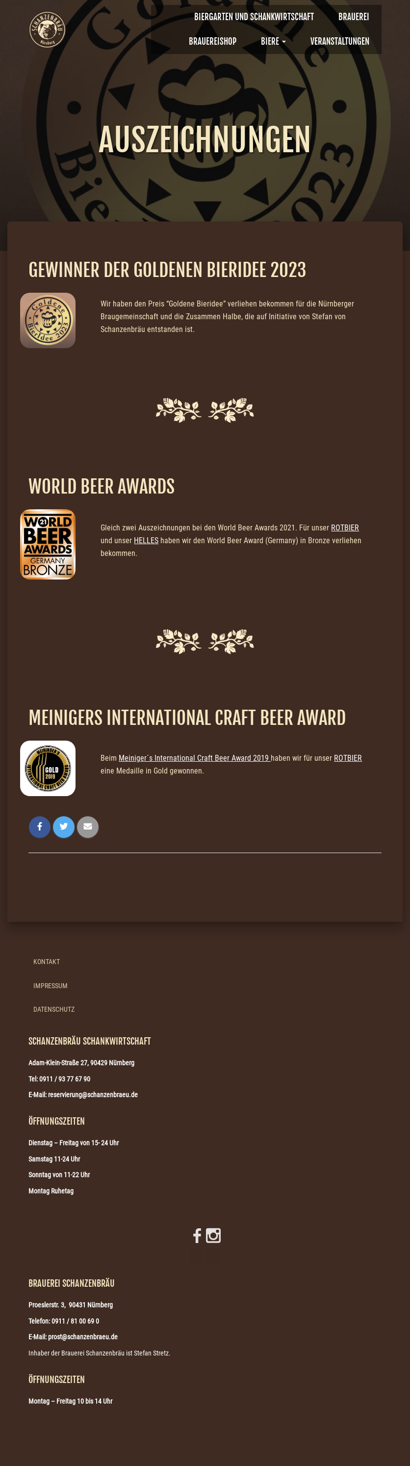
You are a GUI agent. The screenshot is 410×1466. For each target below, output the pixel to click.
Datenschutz (54, 1009)
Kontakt (46, 962)
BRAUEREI (353, 17)
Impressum (50, 986)
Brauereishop (212, 41)
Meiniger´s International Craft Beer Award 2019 (195, 758)
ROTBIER (345, 527)
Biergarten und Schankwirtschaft (254, 17)
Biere (273, 41)
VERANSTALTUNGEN (339, 41)
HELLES (146, 540)
